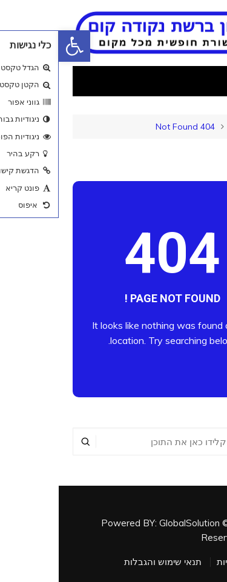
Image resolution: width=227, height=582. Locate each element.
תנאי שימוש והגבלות (104, 562)
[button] (15, 46)
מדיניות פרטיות (186, 562)
